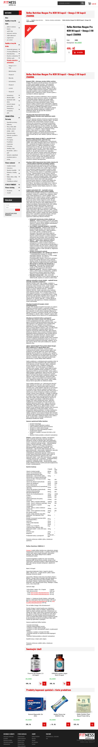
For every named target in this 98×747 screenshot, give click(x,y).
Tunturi (33, 744)
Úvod (27, 20)
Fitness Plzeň (21, 744)
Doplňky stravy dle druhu (37, 20)
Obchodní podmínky (8, 736)
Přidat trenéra (21, 736)
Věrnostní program (8, 742)
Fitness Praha (21, 740)
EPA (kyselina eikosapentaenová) (40, 592)
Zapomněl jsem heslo (11, 213)
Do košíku (80, 52)
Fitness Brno (21, 742)
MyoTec (34, 738)
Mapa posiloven (22, 746)
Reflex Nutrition (36, 736)
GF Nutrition (35, 742)
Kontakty (5, 738)
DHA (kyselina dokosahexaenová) (40, 594)
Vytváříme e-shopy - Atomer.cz (87, 741)
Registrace (8, 215)
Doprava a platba (7, 740)
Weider (33, 740)
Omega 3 (28, 550)
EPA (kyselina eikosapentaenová (38, 601)
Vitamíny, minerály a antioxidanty (52, 20)
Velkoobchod (6, 744)
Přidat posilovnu (22, 738)
